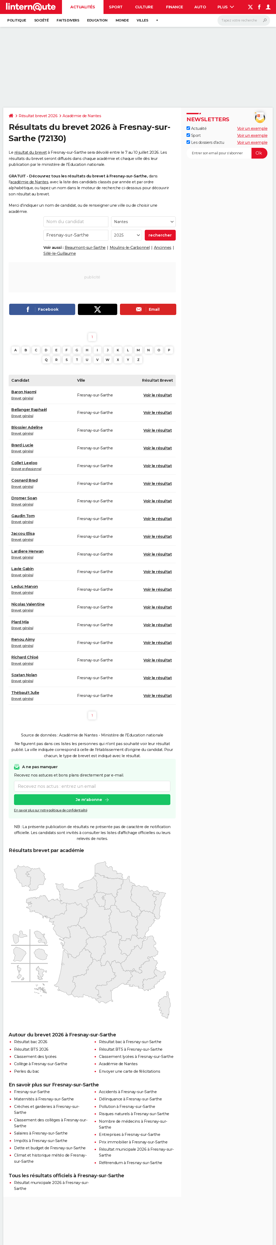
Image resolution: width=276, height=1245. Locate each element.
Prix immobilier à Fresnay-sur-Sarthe (133, 1142)
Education (97, 20)
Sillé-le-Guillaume (59, 253)
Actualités (82, 7)
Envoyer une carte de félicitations (129, 1071)
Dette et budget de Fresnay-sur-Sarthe (50, 1148)
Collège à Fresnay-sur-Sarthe (40, 1063)
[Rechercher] (244, 20)
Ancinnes (162, 247)
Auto (200, 7)
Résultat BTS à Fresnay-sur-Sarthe (131, 1049)
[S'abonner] (227, 153)
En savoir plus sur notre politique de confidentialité (50, 810)
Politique (16, 20)
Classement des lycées (35, 1056)
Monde (122, 20)
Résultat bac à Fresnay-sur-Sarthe (130, 1041)
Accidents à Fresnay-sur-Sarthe (128, 1091)
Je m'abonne (89, 799)
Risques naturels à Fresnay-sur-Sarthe (134, 1113)
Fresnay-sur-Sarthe (32, 1091)
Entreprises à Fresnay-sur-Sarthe (129, 1134)
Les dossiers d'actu (205, 142)
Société (41, 20)
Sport (116, 7)
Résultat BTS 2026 (31, 1049)
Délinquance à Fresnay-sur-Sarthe (130, 1099)
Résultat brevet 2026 (38, 115)
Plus (226, 7)
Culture (144, 7)
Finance (174, 7)
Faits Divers (68, 20)
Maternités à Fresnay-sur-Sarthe (44, 1099)
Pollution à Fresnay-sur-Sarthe (127, 1106)
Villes (142, 20)
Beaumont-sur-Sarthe (85, 247)
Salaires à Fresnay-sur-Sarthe (41, 1133)
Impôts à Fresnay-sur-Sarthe (40, 1140)
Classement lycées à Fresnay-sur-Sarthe (136, 1056)
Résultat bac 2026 (30, 1041)
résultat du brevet (30, 152)
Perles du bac (26, 1071)
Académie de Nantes (82, 115)
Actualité (196, 128)
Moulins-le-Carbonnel (130, 247)
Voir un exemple (252, 128)
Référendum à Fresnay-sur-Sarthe (130, 1162)
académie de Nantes (29, 182)
